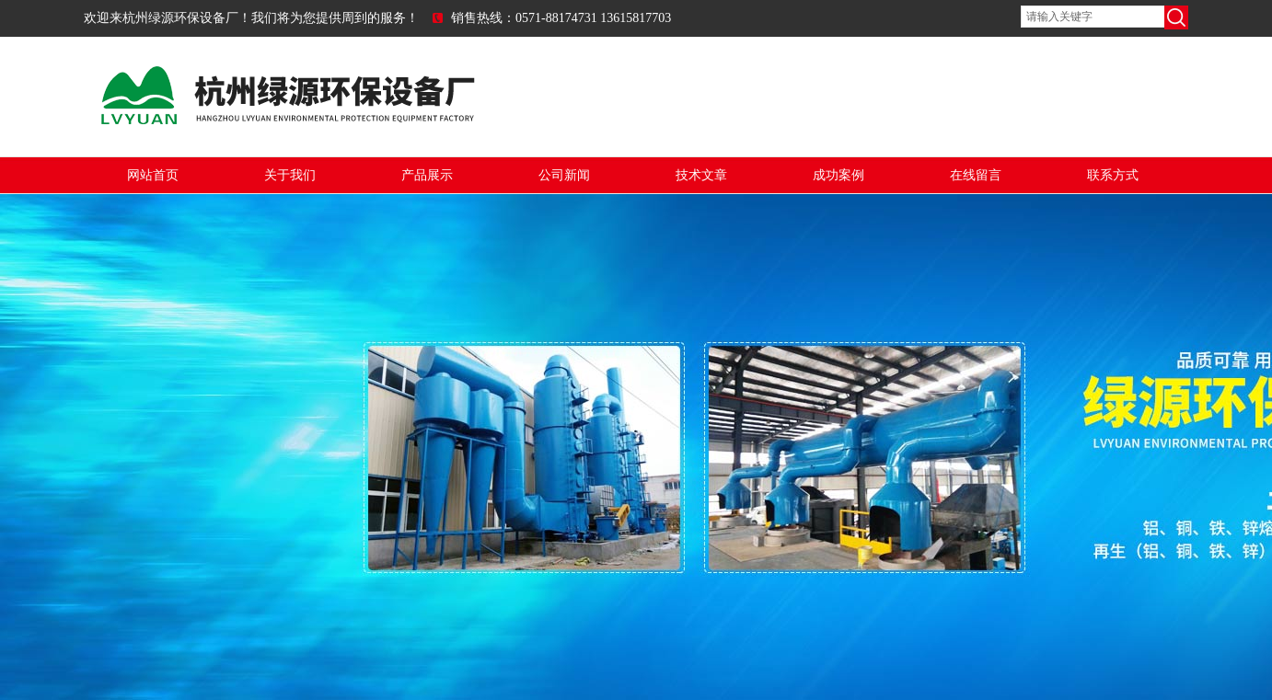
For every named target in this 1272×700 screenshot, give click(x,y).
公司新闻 (564, 175)
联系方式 (1113, 175)
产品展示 (427, 175)
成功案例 (838, 175)
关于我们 (290, 175)
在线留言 (975, 175)
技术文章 (701, 175)
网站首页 (153, 175)
